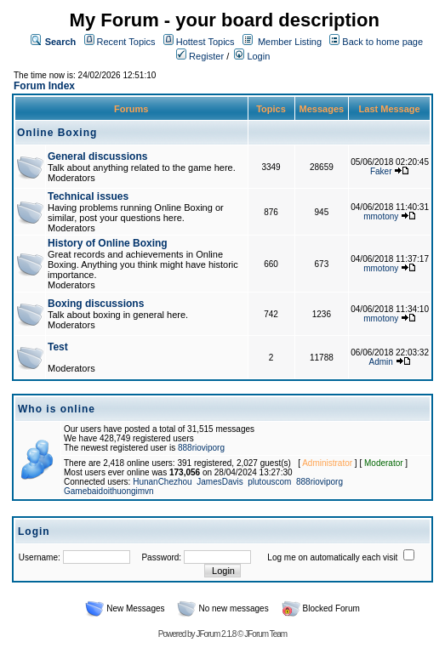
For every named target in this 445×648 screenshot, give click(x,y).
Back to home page (382, 42)
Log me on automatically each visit (332, 557)
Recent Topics (126, 42)
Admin (381, 362)
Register (200, 56)
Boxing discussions (96, 304)
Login (252, 56)
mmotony (380, 216)
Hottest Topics (205, 42)
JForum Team (265, 634)
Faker (381, 171)
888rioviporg (201, 447)
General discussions (97, 156)
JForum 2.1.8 (216, 634)
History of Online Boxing (108, 243)
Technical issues (88, 196)
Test (58, 347)
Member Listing (290, 42)
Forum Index (44, 86)
